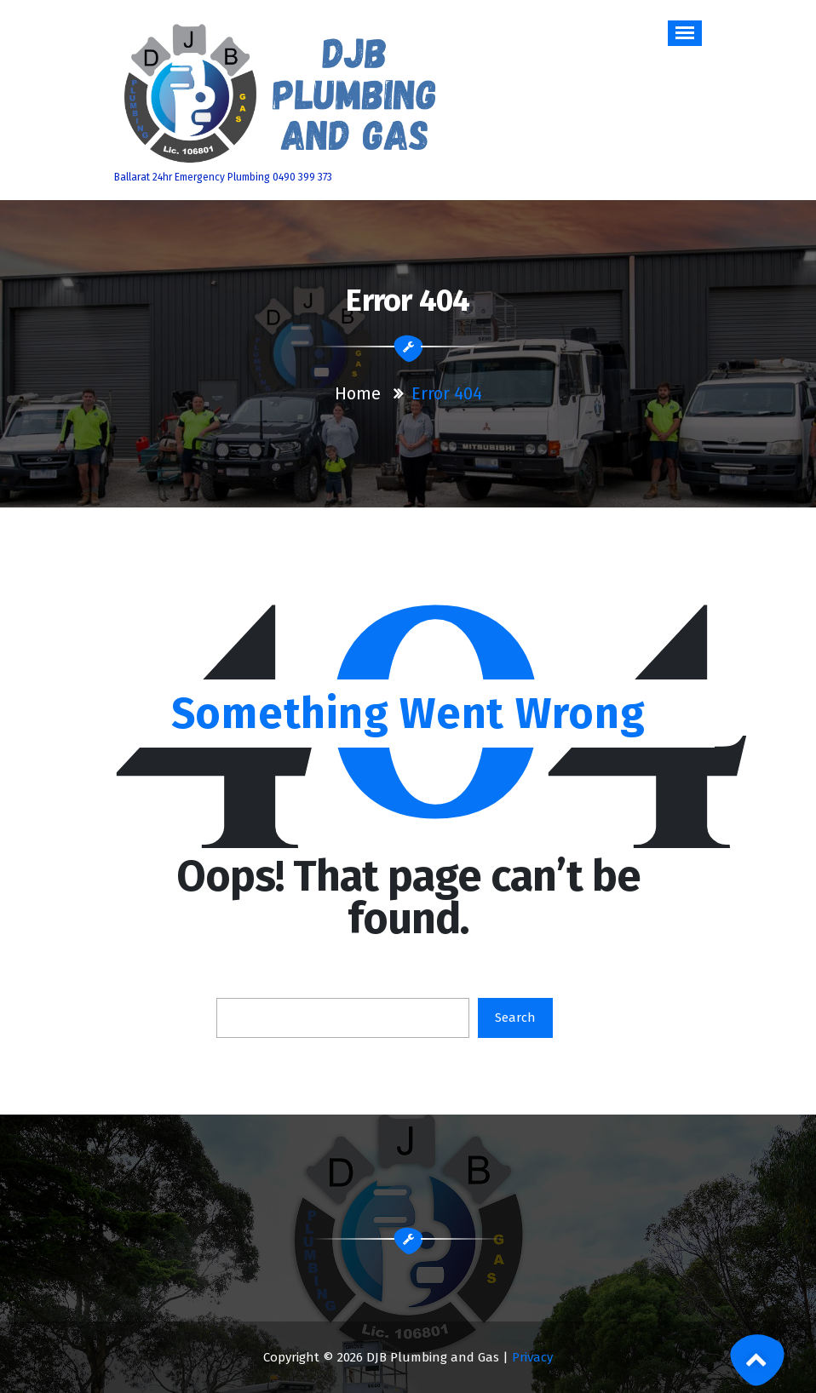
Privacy (532, 1357)
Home (358, 393)
